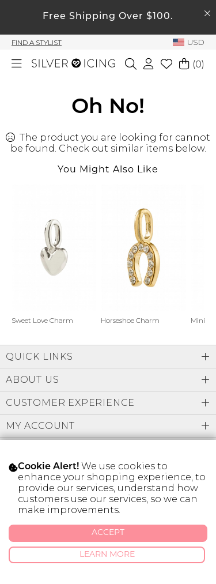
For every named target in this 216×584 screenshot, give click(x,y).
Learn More (107, 555)
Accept (108, 533)
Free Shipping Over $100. (108, 16)
